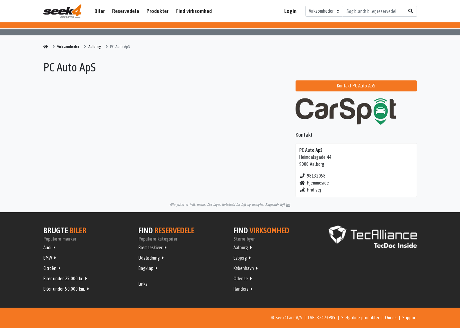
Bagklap (145, 268)
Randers (241, 289)
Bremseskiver (150, 247)
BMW (47, 258)
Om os (391, 317)
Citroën (49, 268)
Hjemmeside (314, 183)
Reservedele (125, 11)
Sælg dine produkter (360, 317)
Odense (241, 278)
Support (409, 317)
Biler (99, 11)
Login (290, 11)
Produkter (157, 11)
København (244, 268)
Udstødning (149, 258)
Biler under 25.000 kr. (63, 278)
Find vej (310, 190)
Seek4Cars (62, 11)
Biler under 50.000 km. (64, 289)
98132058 (312, 176)
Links (142, 284)
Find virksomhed (194, 11)
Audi (47, 247)
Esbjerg (240, 258)
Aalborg (241, 247)
